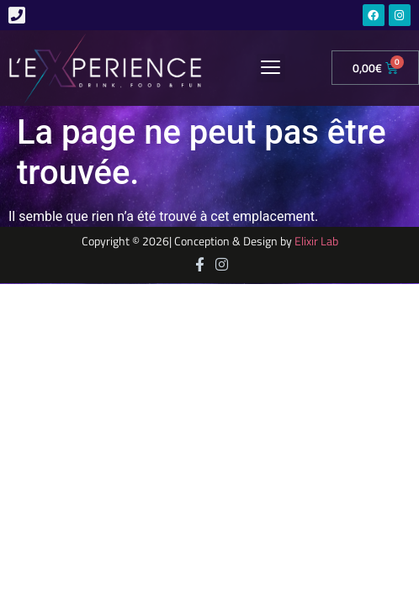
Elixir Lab (316, 241)
